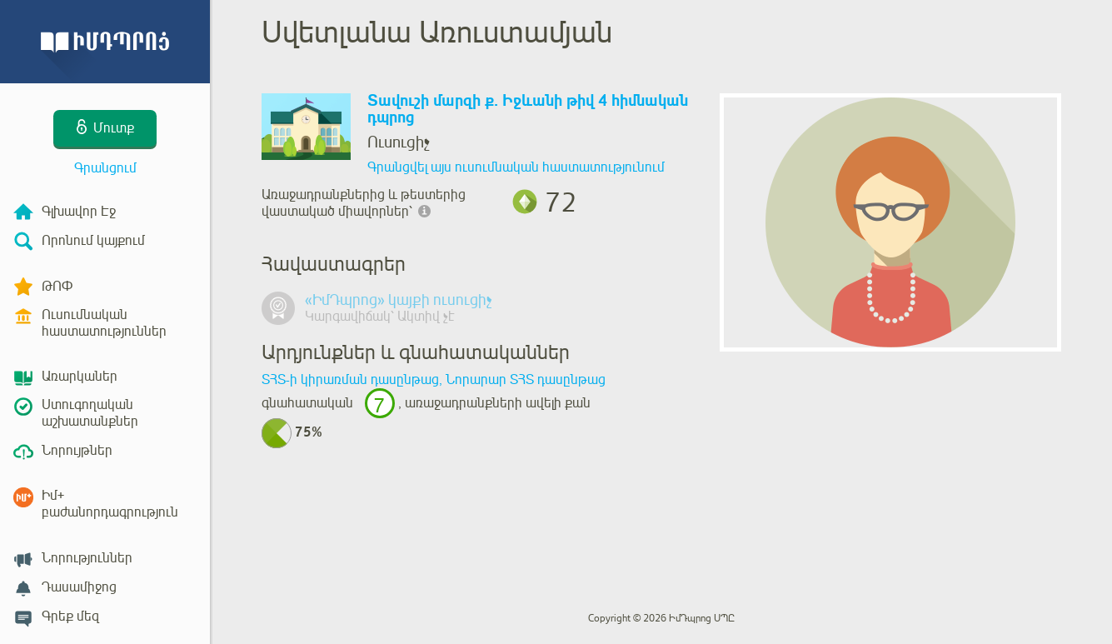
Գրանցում (105, 168)
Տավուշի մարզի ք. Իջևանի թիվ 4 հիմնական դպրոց (527, 109)
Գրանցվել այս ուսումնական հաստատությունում (516, 167)
